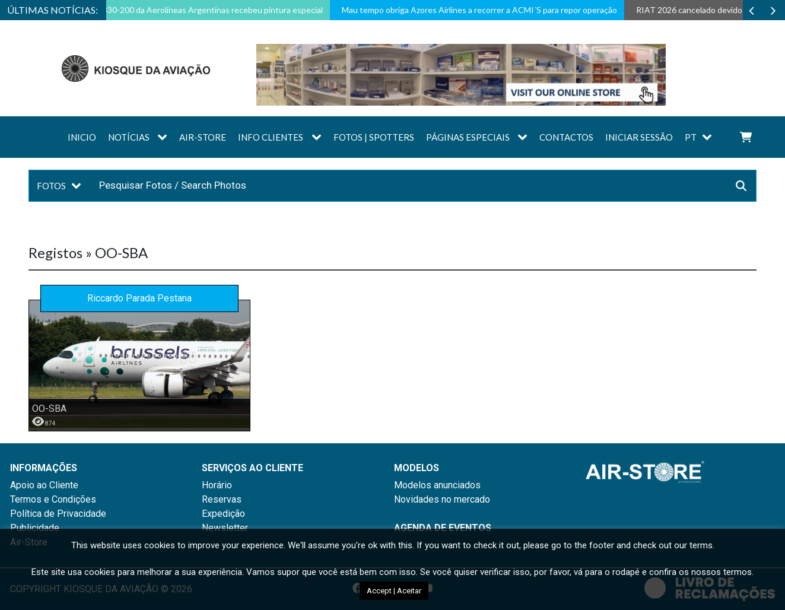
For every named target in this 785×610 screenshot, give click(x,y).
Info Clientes (270, 137)
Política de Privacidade (58, 513)
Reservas (221, 499)
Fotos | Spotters (373, 137)
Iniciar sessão (639, 137)
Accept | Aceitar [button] (394, 590)
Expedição (223, 513)
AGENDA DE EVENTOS (442, 527)
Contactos (566, 137)
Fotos (51, 185)
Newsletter (225, 527)
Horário (217, 485)
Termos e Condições (53, 499)
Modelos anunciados (437, 485)
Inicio (82, 137)
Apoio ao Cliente (44, 485)
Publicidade (34, 527)
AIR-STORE (202, 137)
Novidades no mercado (442, 499)
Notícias (129, 137)
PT (691, 137)
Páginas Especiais (468, 137)
